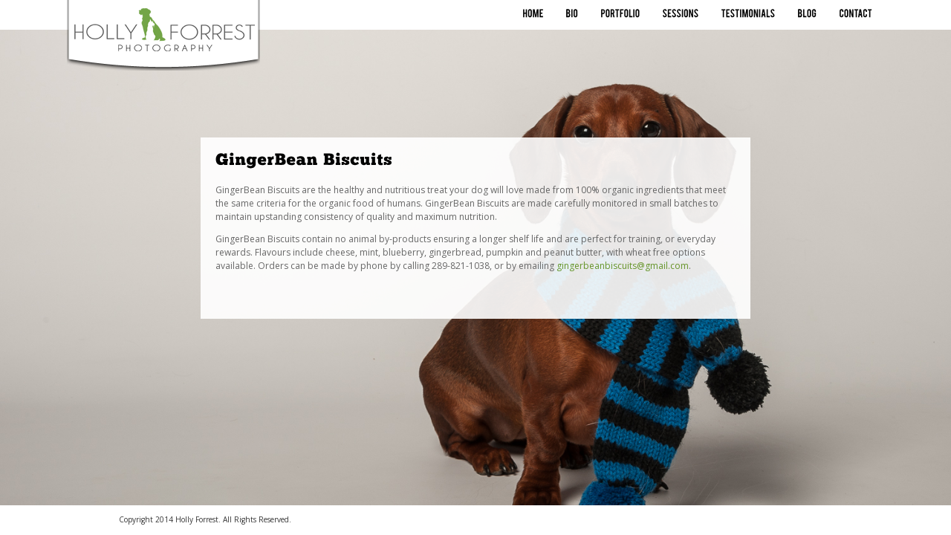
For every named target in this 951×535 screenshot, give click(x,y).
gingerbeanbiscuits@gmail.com (622, 265)
